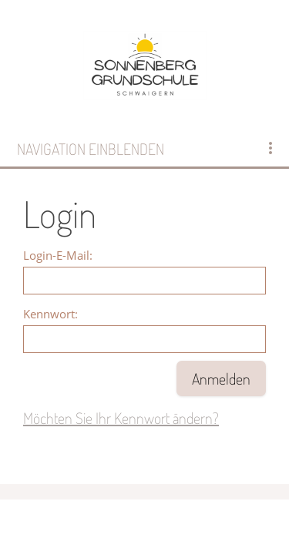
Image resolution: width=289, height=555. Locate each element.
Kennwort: (50, 313)
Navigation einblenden (90, 149)
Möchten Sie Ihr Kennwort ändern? (121, 418)
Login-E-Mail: (57, 255)
